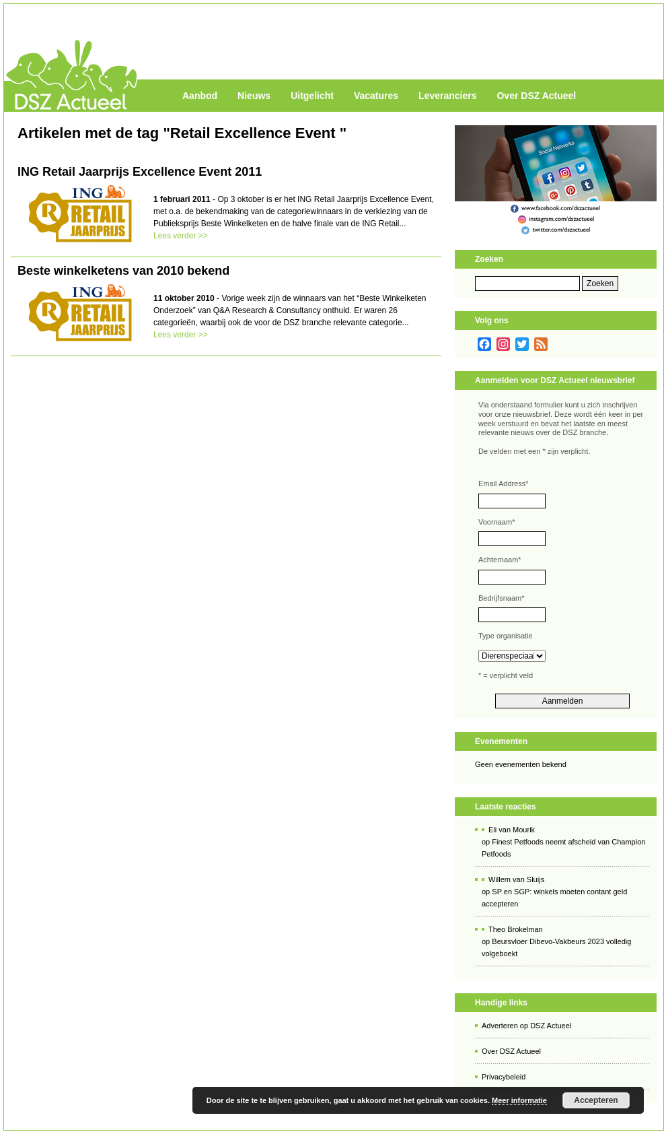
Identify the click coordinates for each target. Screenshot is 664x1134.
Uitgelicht (312, 95)
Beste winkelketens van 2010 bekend (123, 270)
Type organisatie (505, 636)
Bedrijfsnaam (501, 598)
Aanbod (199, 95)
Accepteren (596, 1100)
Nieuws (253, 95)
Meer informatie (519, 1100)
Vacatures (376, 95)
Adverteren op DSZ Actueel (526, 1026)
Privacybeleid (503, 1077)
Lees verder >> (180, 235)
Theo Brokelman (515, 929)
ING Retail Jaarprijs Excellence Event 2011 (139, 171)
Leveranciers (447, 95)
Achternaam (499, 560)
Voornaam (496, 522)
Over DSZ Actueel (536, 95)
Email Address (503, 483)
